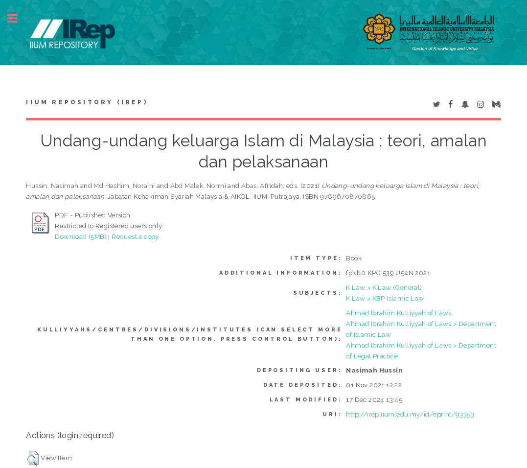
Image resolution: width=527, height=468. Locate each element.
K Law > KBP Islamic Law (385, 298)
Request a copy (135, 236)
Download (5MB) (81, 236)
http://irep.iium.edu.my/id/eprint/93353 (410, 414)
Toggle (17, 18)
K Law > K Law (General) (384, 287)
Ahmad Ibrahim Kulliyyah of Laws (398, 313)
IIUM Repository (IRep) (86, 102)
